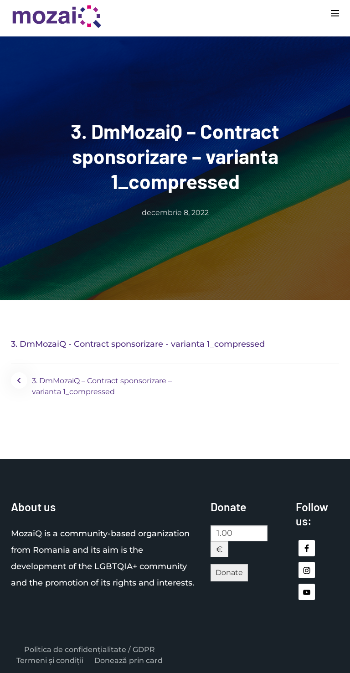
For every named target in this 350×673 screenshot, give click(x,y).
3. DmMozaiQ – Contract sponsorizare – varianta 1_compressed (102, 386)
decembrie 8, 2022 (175, 212)
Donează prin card (128, 660)
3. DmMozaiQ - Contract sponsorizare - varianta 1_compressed (138, 344)
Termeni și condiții (49, 660)
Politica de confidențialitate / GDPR (89, 649)
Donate (229, 572)
